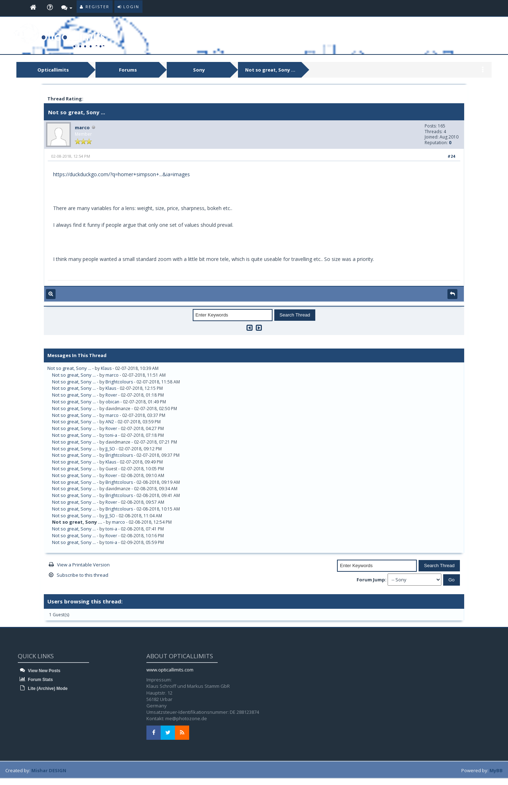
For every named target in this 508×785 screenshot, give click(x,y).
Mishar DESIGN (48, 770)
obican (112, 402)
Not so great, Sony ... (270, 70)
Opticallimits (53, 70)
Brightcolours (119, 382)
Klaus (106, 368)
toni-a (111, 435)
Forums (128, 70)
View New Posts (39, 670)
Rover (111, 395)
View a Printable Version (83, 564)
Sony (199, 70)
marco (82, 127)
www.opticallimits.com (169, 669)
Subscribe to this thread (82, 575)
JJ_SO (110, 449)
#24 (451, 156)
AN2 (109, 422)
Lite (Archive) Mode (43, 688)
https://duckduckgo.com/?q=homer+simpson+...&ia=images (121, 174)
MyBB (496, 770)
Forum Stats (35, 679)
